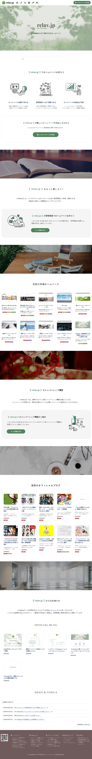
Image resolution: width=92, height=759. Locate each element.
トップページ (16, 735)
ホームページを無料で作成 (18, 737)
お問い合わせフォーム (83, 737)
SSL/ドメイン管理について (37, 739)
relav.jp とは (34, 735)
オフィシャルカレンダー (69, 742)
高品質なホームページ (17, 739)
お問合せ (80, 735)
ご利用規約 (80, 742)
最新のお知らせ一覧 (17, 745)
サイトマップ (81, 744)
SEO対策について (52, 744)
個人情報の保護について (83, 739)
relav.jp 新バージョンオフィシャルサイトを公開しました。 (33, 711)
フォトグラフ (67, 741)
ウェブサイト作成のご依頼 (54, 745)
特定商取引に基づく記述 (83, 741)
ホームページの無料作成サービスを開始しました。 (31, 707)
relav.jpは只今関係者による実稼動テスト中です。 (31, 719)
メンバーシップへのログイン (19, 747)
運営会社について (68, 735)
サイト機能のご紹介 (52, 739)
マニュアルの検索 (35, 745)
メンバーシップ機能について (37, 737)
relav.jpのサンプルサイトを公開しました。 (29, 715)
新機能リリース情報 (35, 741)
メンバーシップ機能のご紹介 (54, 742)
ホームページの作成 (53, 735)
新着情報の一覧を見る (83, 724)
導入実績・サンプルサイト (37, 744)
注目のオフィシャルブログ (37, 742)
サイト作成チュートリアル (54, 737)
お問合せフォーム (51, 610)
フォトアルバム (67, 739)
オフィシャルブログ (68, 737)
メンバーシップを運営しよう (19, 744)
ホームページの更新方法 (53, 741)
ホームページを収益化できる (19, 741)
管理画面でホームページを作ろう (20, 742)
